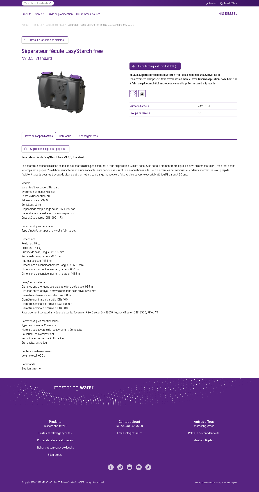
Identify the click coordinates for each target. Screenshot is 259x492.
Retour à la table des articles (47, 39)
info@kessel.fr (133, 433)
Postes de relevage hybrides (55, 433)
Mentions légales (204, 440)
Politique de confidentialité (203, 433)
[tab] (39, 136)
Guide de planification (60, 14)
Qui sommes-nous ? (88, 14)
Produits (26, 14)
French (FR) (229, 3)
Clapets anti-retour (55, 426)
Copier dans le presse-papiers (47, 148)
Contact (213, 3)
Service (39, 14)
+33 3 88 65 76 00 (132, 426)
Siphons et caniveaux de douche (55, 447)
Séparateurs (55, 454)
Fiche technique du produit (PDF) (157, 66)
